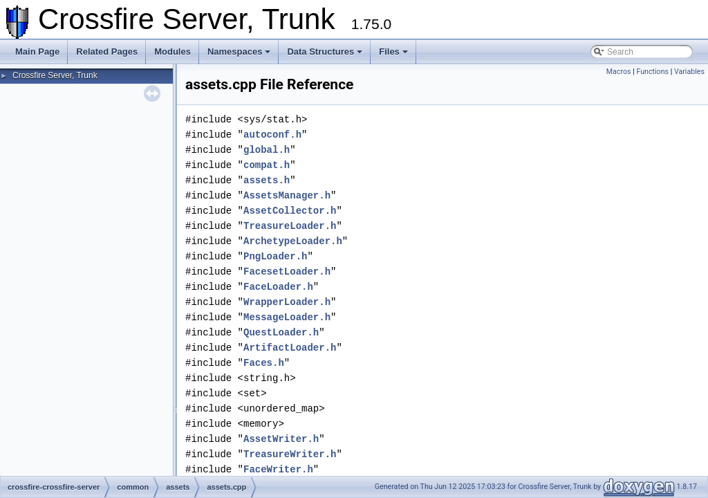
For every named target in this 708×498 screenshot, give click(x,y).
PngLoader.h (275, 256)
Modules (172, 51)
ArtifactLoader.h (289, 347)
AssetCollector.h (289, 210)
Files (393, 51)
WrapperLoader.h (286, 301)
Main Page (37, 51)
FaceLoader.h (278, 286)
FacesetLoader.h (286, 271)
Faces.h (263, 362)
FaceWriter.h (278, 469)
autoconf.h (272, 134)
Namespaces (239, 51)
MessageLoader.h (286, 317)
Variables (689, 71)
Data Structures (324, 51)
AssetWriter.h (281, 438)
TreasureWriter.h (289, 454)
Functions (652, 71)
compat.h (266, 165)
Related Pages (107, 51)
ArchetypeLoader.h (292, 241)
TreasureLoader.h (289, 225)
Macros (618, 71)
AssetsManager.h (286, 195)
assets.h (266, 180)
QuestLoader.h (281, 332)
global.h (266, 149)
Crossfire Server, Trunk (54, 75)
